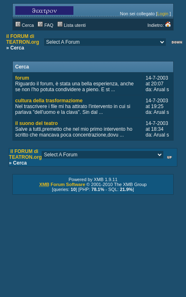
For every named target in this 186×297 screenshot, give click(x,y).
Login (162, 13)
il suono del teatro (36, 123)
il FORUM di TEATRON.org (22, 39)
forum (22, 78)
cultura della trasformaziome (48, 101)
